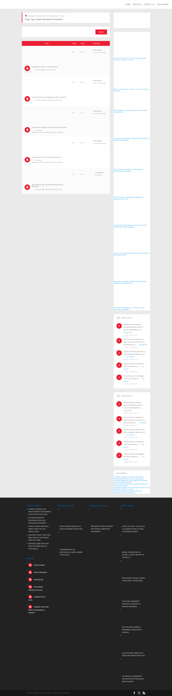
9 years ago (98, 175)
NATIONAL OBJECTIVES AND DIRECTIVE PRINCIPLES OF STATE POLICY (128, 492)
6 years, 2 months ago (99, 52)
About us (137, 5)
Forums (62, 16)
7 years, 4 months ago (99, 143)
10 (30, 72)
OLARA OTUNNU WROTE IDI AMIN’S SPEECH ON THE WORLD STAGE (131, 485)
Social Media (162, 5)
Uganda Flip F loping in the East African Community (49, 127)
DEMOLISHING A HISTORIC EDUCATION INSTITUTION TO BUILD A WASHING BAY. (133, 327)
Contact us (149, 5)
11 (30, 164)
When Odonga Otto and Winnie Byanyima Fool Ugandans (47, 185)
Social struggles (40, 572)
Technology (38, 580)
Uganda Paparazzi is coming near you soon (46, 157)
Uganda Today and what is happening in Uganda (49, 132)
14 (30, 102)
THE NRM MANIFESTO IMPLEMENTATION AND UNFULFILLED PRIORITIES (130, 481)
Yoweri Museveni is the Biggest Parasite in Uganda (49, 97)
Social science (39, 565)
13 (29, 102)
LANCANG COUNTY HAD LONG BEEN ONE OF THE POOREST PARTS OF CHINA (132, 488)
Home (127, 5)
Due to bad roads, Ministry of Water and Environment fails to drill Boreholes (134, 342)
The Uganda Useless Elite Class (53, 100)
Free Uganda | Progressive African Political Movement (43, 16)
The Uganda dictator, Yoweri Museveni (45, 67)
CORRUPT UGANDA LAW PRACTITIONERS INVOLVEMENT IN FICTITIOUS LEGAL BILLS (129, 478)
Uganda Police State (50, 69)
